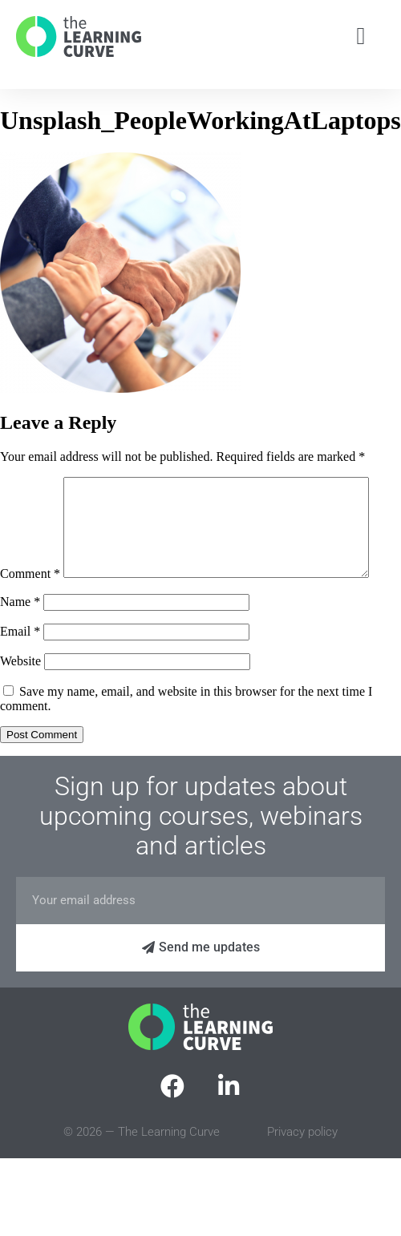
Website (20, 694)
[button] (360, 36)
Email (20, 665)
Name (20, 635)
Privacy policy (302, 1165)
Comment (30, 484)
